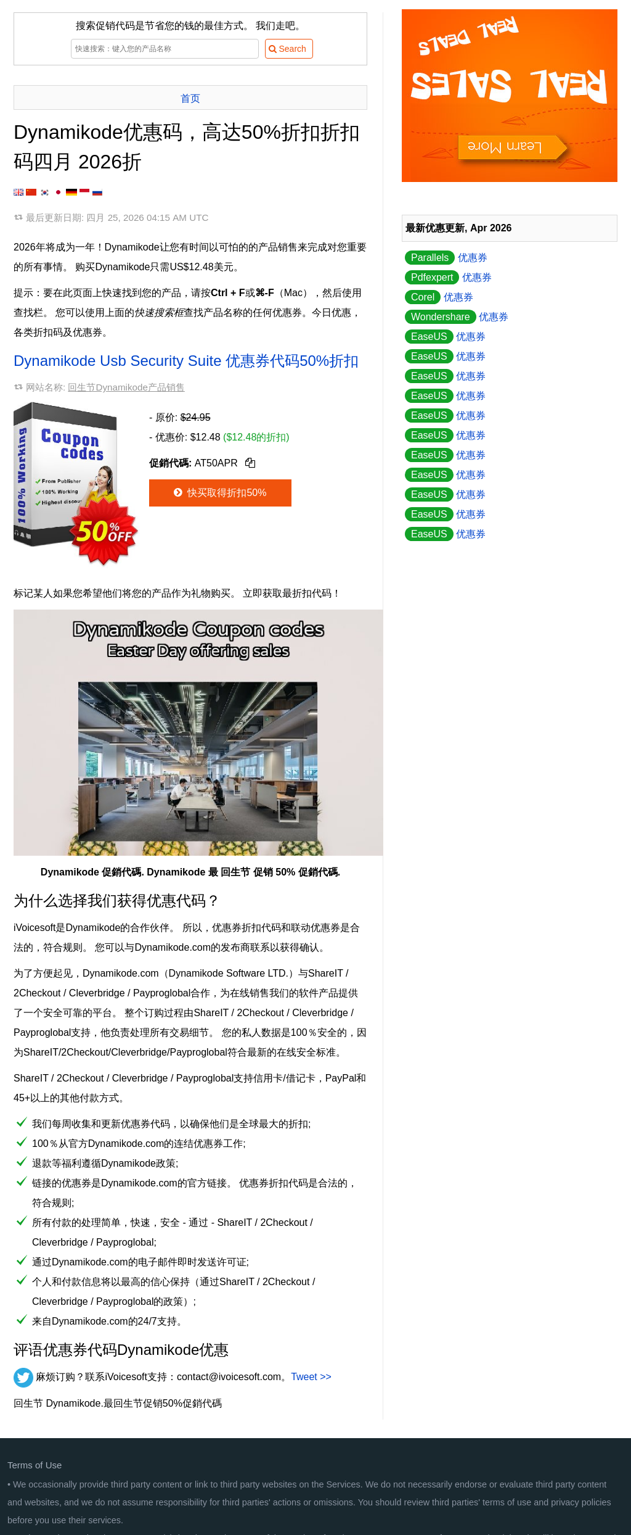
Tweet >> (311, 1377)
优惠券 (446, 257)
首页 (190, 98)
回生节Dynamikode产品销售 (126, 387)
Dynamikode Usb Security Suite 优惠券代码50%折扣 (186, 360)
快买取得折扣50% (219, 492)
